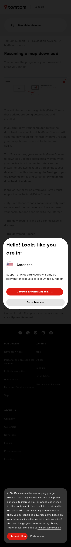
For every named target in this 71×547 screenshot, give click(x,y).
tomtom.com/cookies (49, 527)
